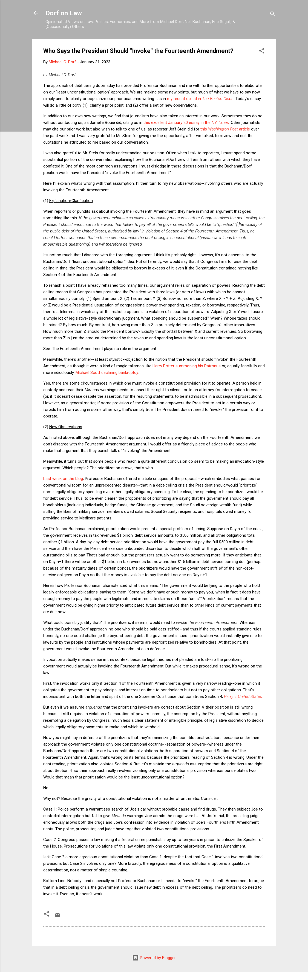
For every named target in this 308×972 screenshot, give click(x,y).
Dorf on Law (63, 13)
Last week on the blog (63, 478)
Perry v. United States (243, 696)
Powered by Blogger (154, 957)
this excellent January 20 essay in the (186, 122)
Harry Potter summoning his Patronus (186, 365)
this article (225, 129)
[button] (261, 51)
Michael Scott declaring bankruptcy (107, 372)
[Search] (272, 15)
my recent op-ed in (200, 98)
